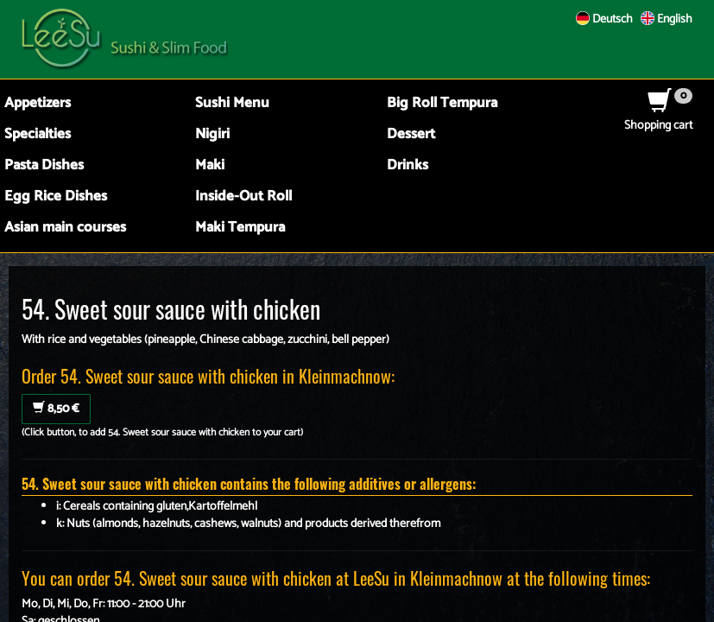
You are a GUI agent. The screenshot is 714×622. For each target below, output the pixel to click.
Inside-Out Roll (243, 196)
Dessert (411, 134)
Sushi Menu (232, 103)
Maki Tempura (240, 227)
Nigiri (212, 134)
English (666, 19)
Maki (209, 165)
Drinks (407, 165)
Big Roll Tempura (442, 103)
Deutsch (604, 19)
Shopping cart (658, 117)
